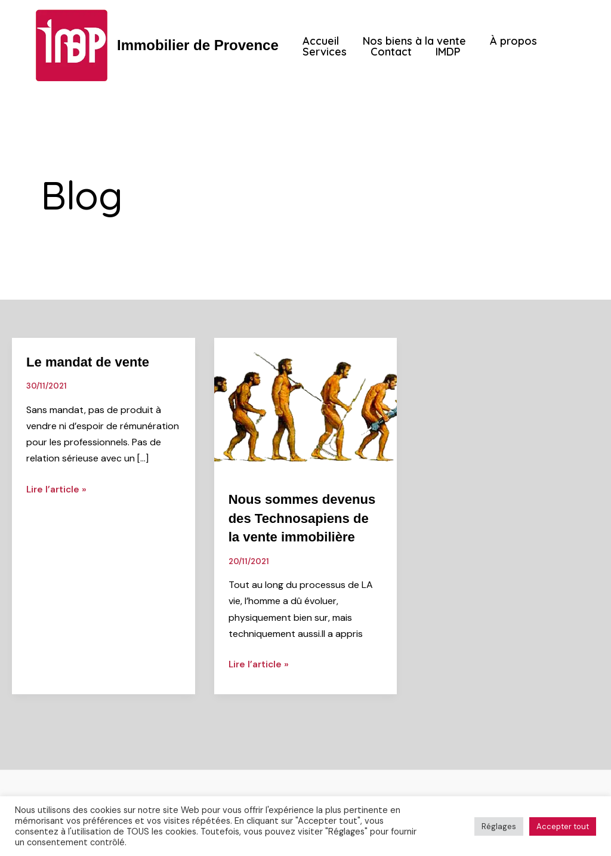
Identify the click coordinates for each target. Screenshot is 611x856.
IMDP (442, 52)
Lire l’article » (57, 488)
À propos (507, 41)
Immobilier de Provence (198, 45)
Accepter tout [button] (562, 826)
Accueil (319, 41)
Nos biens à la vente (410, 41)
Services (323, 52)
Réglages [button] (499, 826)
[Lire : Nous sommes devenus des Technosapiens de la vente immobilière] (305, 405)
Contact (387, 52)
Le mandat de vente (93, 361)
